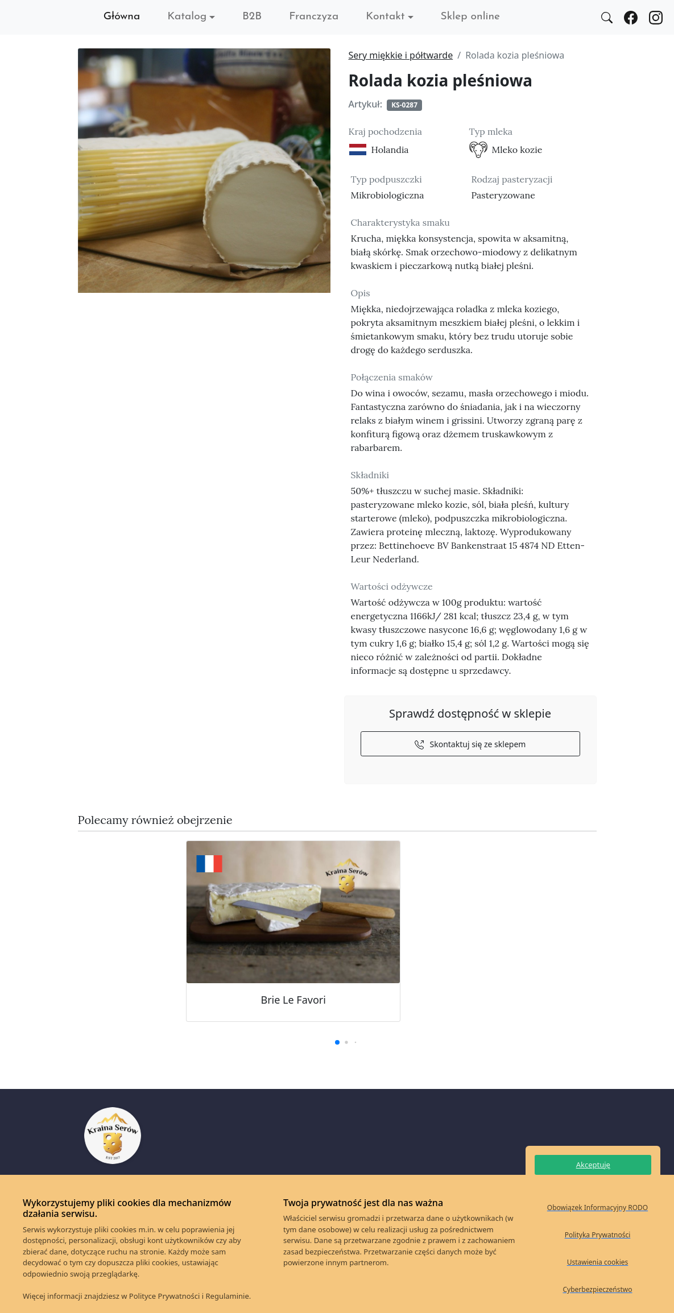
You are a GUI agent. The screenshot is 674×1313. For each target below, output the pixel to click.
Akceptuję (593, 1164)
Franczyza (313, 16)
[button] (337, 1042)
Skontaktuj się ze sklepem (470, 744)
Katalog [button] (186, 16)
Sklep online (470, 16)
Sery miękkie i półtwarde (401, 55)
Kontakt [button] (385, 16)
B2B (252, 16)
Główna (122, 16)
